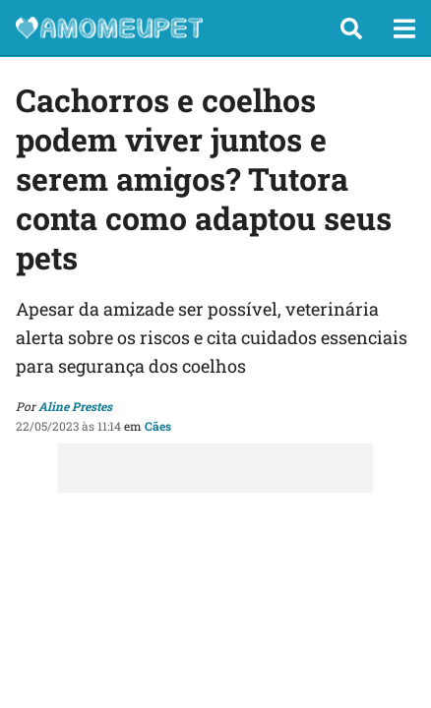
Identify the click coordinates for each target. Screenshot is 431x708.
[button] (351, 28)
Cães (158, 426)
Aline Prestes (75, 406)
